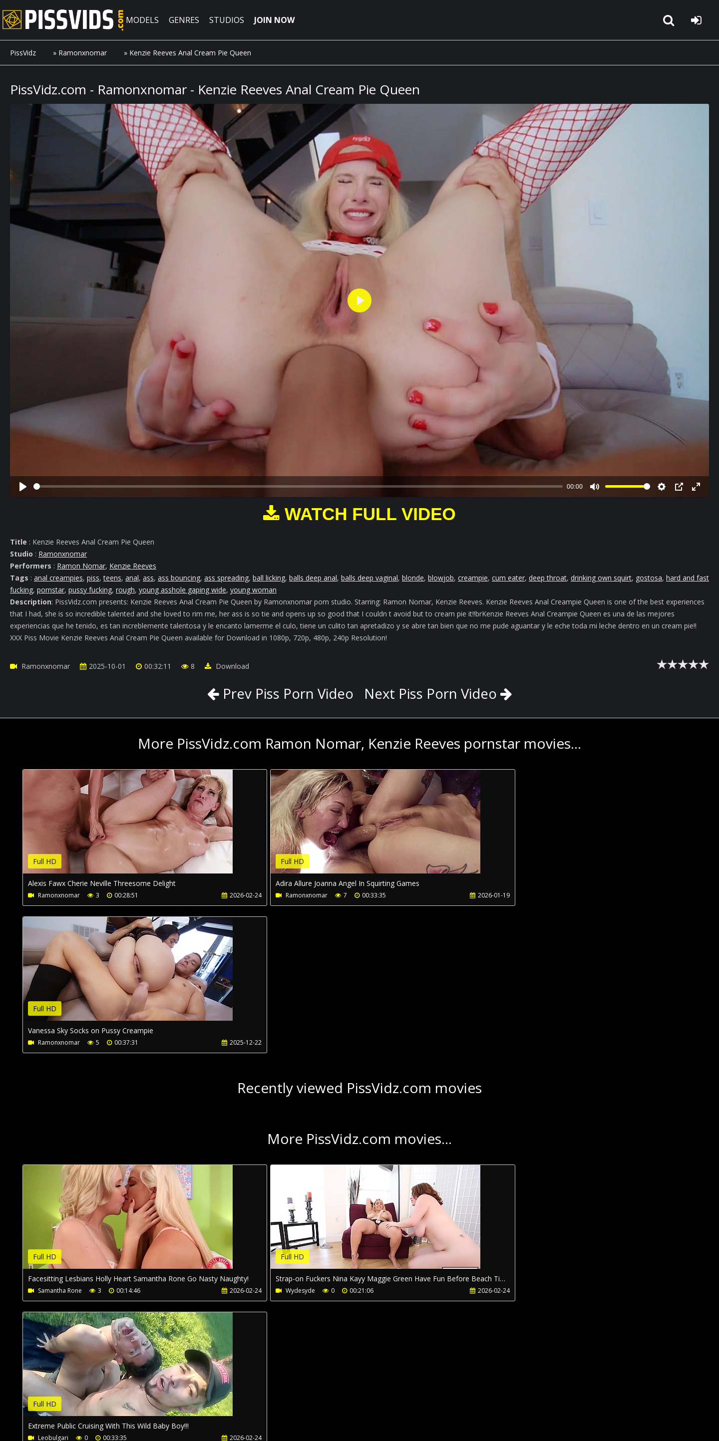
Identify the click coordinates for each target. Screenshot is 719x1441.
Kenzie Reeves (132, 566)
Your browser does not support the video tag (128, 828)
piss (93, 577)
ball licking (269, 577)
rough (125, 589)
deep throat (548, 577)
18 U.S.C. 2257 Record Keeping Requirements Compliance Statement (320, 1423)
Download (227, 666)
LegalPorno (244, 1394)
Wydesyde (278, 1144)
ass (148, 577)
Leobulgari (503, 1144)
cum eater (508, 577)
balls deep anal (313, 577)
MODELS (146, 19)
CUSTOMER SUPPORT (90, 1394)
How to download (174, 1394)
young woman (253, 589)
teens (112, 577)
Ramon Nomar (81, 566)
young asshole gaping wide (182, 589)
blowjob (441, 577)
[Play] (23, 487)
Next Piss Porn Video (432, 693)
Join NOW (27, 1394)
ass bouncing (179, 577)
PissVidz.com (64, 20)
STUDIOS (230, 19)
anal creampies (58, 577)
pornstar (50, 589)
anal (132, 577)
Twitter (293, 1394)
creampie (473, 577)
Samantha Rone (60, 1144)
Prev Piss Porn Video (284, 693)
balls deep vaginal (369, 577)
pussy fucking (90, 589)
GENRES (188, 19)
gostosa (649, 577)
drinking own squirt (601, 577)
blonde (413, 577)
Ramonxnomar (82, 52)
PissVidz (23, 52)
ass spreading (226, 577)
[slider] (298, 486)
